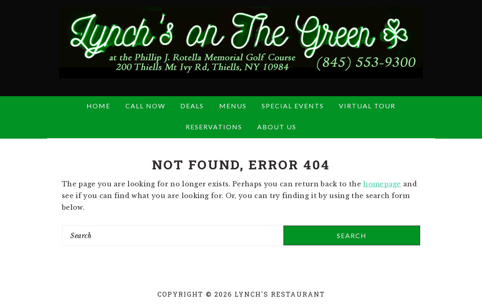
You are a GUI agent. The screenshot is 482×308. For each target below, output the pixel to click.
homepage (382, 184)
